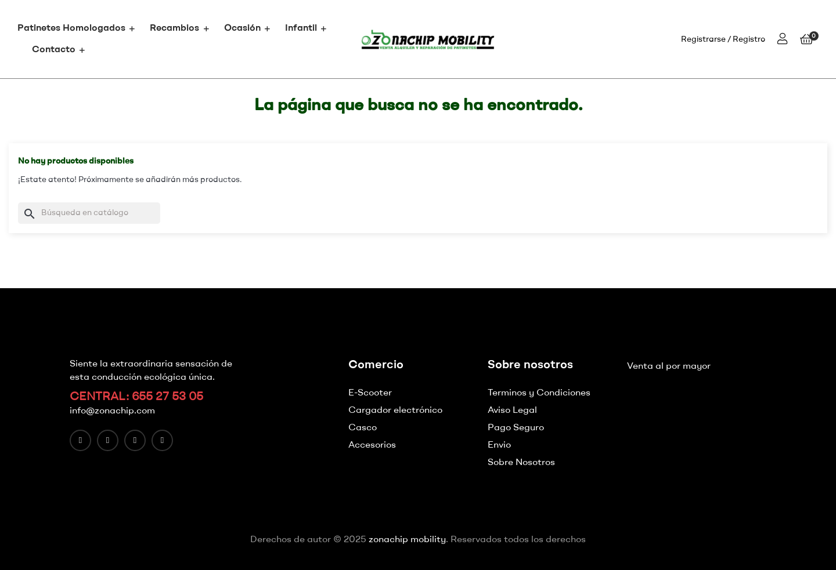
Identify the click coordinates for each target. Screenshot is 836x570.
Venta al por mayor (669, 366)
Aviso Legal (512, 410)
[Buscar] (89, 213)
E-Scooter (370, 393)
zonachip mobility (407, 539)
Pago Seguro (516, 428)
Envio (499, 445)
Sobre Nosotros (521, 462)
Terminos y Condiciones (539, 393)
